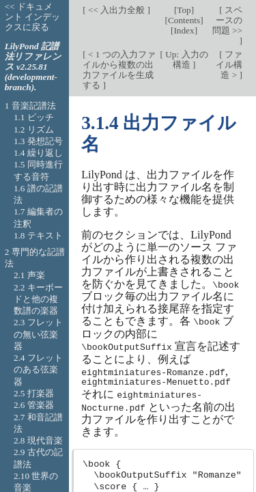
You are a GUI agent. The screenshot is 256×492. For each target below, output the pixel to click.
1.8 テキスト (38, 235)
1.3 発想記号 (38, 141)
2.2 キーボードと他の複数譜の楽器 (38, 299)
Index (183, 30)
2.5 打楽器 (34, 393)
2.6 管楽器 (34, 405)
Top (183, 10)
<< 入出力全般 (116, 10)
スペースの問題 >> (227, 20)
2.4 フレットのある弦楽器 (38, 370)
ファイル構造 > (229, 64)
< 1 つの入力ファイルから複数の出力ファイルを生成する (119, 69)
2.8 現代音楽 (38, 440)
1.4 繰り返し (38, 153)
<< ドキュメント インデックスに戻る (32, 16)
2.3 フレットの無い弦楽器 (38, 334)
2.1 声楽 (29, 275)
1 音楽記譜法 (30, 105)
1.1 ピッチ (34, 117)
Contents (184, 20)
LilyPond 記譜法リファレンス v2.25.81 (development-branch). (33, 66)
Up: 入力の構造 (185, 59)
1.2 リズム (34, 129)
